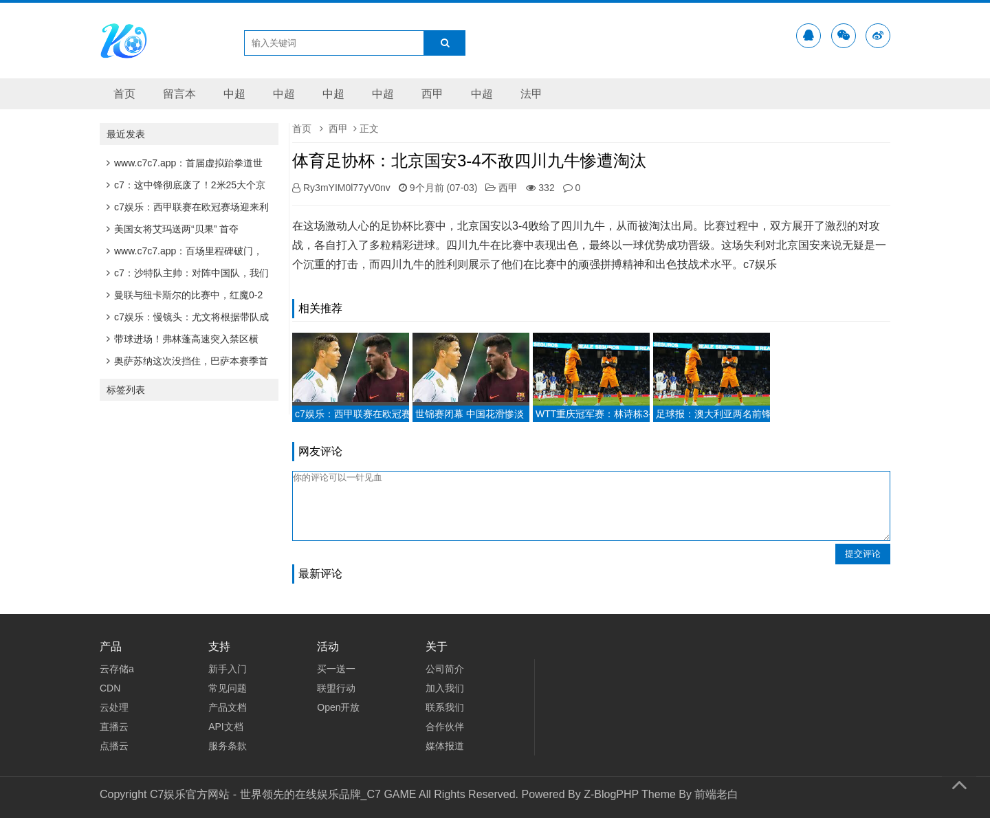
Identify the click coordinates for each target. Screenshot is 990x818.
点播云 (114, 745)
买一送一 (336, 668)
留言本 (179, 94)
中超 (234, 94)
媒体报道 (445, 745)
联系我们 (445, 707)
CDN (110, 688)
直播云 (114, 726)
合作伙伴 (445, 726)
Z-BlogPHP (611, 794)
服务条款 (227, 745)
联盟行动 (336, 688)
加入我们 (445, 688)
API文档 (225, 726)
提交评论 (863, 554)
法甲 (531, 94)
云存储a (117, 668)
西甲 (432, 94)
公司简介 (445, 668)
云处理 (114, 707)
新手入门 (227, 668)
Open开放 (338, 707)
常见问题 (227, 688)
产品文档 (227, 707)
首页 (124, 94)
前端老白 (716, 794)
